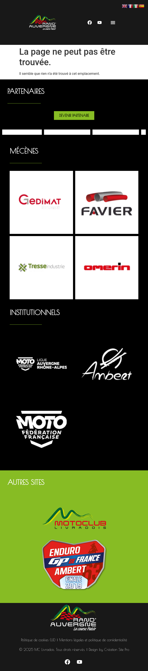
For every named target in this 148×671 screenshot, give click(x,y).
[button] (113, 22)
